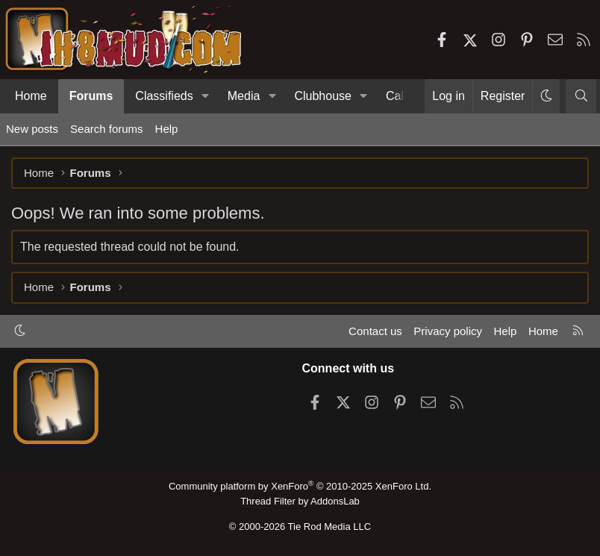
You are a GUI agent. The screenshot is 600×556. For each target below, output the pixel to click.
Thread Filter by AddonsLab (300, 501)
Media (244, 96)
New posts (32, 128)
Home (31, 96)
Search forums (106, 128)
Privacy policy (447, 331)
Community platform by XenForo (300, 486)
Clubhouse (322, 96)
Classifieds (164, 96)
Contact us (375, 331)
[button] (205, 96)
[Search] (581, 96)
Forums (91, 96)
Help (166, 128)
